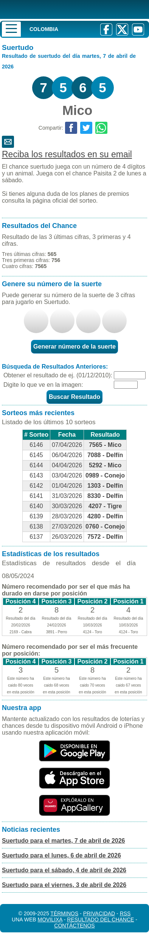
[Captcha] (126, 385)
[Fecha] (130, 375)
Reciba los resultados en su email (67, 154)
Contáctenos (74, 926)
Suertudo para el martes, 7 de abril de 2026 (63, 840)
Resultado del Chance (100, 919)
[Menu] (11, 29)
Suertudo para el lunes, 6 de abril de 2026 (61, 855)
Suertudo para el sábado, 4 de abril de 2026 (64, 870)
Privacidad (99, 913)
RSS (125, 913)
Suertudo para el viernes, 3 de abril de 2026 (64, 885)
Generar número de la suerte (74, 346)
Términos (64, 913)
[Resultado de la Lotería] (62, 9)
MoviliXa (49, 919)
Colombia (43, 29)
